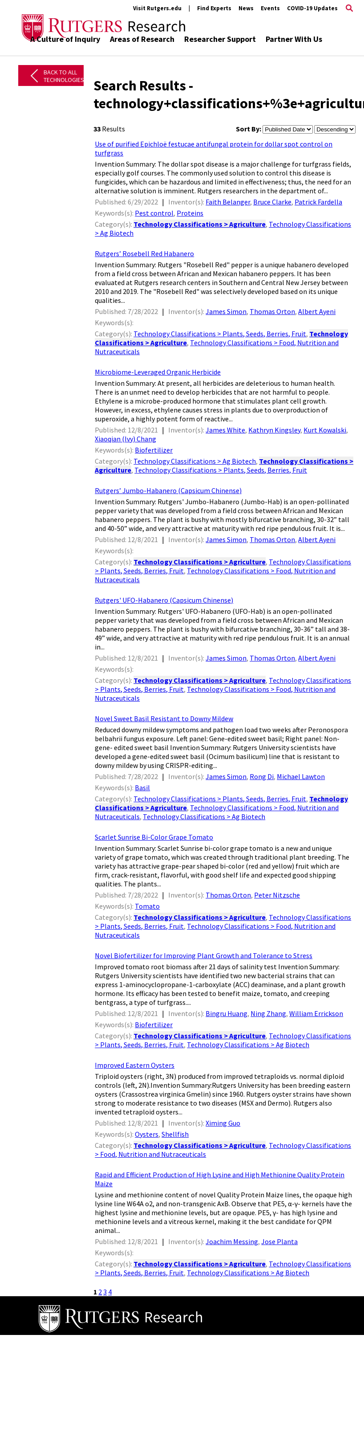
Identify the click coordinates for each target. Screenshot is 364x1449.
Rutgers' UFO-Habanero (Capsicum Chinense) (164, 600)
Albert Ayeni (317, 311)
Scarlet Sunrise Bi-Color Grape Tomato (154, 837)
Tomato (147, 906)
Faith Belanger (228, 201)
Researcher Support (220, 39)
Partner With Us (294, 39)
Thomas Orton (272, 311)
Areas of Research (142, 39)
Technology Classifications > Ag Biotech (194, 461)
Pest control (154, 212)
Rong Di (262, 776)
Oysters (146, 1134)
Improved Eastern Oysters (134, 1065)
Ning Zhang (268, 1013)
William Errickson (316, 1013)
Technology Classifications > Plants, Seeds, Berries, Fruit (219, 333)
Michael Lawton (301, 776)
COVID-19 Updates (312, 8)
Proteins (190, 212)
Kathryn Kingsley (274, 429)
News (246, 8)
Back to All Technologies (64, 76)
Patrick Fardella (318, 201)
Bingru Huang (226, 1013)
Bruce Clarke (272, 201)
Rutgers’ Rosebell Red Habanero (144, 253)
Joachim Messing (232, 1241)
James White (225, 429)
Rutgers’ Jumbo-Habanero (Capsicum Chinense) (168, 490)
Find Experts (214, 8)
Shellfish (175, 1134)
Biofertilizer (154, 449)
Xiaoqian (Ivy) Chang (125, 438)
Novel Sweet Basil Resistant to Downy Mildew (164, 718)
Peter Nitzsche (277, 894)
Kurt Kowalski (324, 429)
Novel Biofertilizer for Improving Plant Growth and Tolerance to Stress (203, 955)
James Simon (226, 311)
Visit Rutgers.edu (157, 8)
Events (270, 8)
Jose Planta (279, 1241)
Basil (142, 787)
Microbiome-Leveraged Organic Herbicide (158, 371)
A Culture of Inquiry (65, 39)
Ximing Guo (223, 1122)
